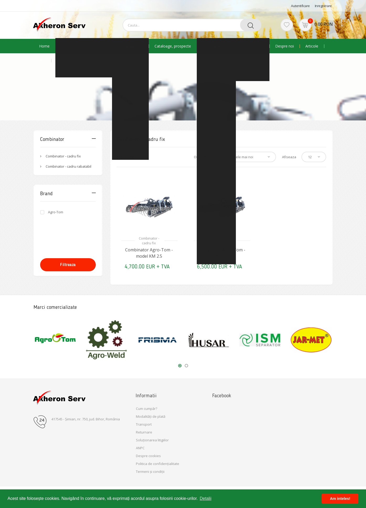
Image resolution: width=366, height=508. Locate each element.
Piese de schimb (216, 46)
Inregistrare (323, 5)
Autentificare (300, 5)
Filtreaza (68, 264)
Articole (311, 46)
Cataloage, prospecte (173, 46)
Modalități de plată (150, 416)
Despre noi (284, 46)
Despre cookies (148, 455)
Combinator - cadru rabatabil (68, 166)
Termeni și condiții (150, 471)
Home (44, 46)
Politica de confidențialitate (157, 463)
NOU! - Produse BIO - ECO (83, 46)
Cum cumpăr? (146, 408)
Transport (144, 424)
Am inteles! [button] (340, 498)
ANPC (140, 448)
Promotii (64, 60)
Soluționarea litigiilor (152, 440)
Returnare (144, 432)
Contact (90, 60)
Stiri (42, 60)
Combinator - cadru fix (63, 156)
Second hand (253, 46)
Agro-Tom (55, 212)
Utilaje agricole (130, 46)
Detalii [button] (205, 498)
